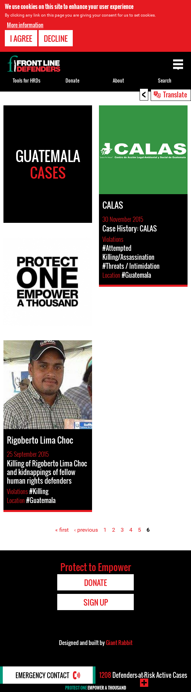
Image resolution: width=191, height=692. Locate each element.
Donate (72, 80)
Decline (56, 38)
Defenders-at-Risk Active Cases (143, 675)
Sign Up (95, 602)
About (118, 80)
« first (62, 530)
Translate (175, 94)
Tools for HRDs (26, 80)
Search (164, 80)
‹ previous (86, 530)
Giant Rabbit (119, 642)
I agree (21, 38)
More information (25, 25)
